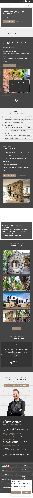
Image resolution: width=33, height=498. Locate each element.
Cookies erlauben (9, 481)
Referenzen (24, 474)
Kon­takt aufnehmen (20, 21)
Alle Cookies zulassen (26, 492)
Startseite (24, 467)
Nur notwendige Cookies (16, 493)
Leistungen (24, 469)
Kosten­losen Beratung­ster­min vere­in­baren (16, 385)
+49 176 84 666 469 (5, 474)
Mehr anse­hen (16, 328)
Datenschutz (19, 488)
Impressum (24, 488)
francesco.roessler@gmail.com (8, 476)
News (24, 478)
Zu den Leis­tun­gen (8, 21)
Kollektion (24, 471)
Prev (1, 354)
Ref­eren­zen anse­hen (9, 65)
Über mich (24, 476)
